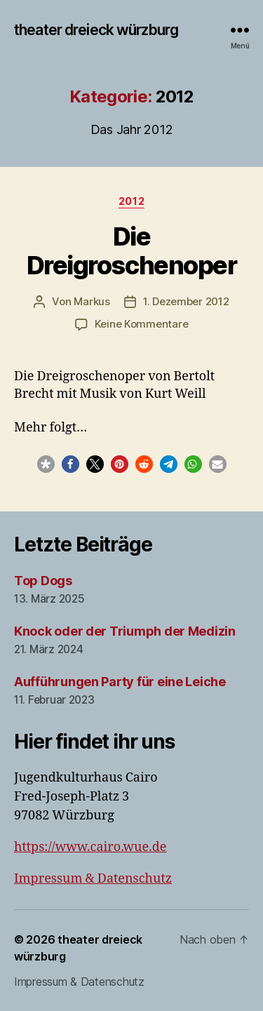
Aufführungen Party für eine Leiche (120, 681)
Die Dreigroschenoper (131, 251)
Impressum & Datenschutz (93, 879)
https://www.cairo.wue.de (90, 847)
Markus (91, 301)
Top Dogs (43, 580)
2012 (131, 201)
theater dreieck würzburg (96, 29)
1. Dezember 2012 (186, 301)
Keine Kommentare (142, 323)
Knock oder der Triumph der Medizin (125, 631)
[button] (46, 464)
